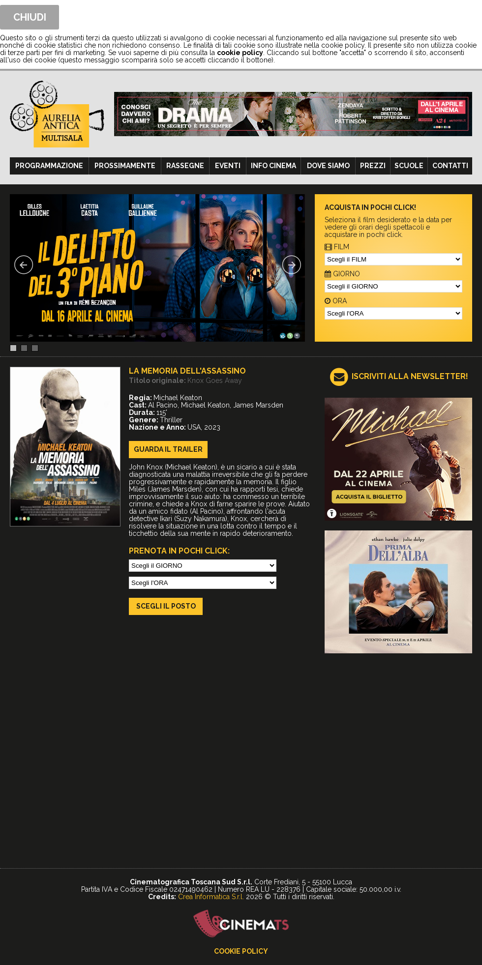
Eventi (228, 166)
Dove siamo (328, 166)
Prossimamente (124, 166)
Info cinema (273, 166)
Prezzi (373, 166)
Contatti (450, 166)
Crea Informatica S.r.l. (211, 897)
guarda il (168, 449)
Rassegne (185, 166)
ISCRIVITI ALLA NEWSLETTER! (410, 376)
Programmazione (49, 166)
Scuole (408, 166)
